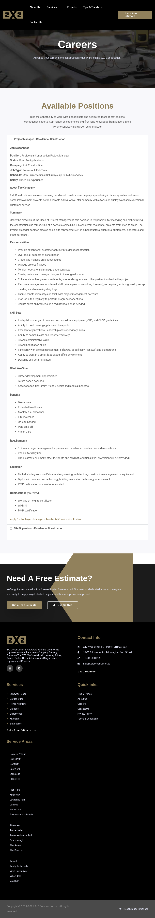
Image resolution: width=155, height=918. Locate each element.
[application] (56, 7)
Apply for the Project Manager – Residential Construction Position (48, 519)
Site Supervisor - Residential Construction (39, 528)
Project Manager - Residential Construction (40, 139)
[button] (134, 15)
